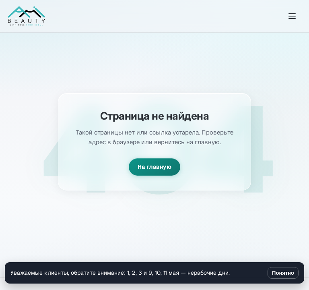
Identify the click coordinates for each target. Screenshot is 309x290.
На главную (154, 166)
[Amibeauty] (26, 16)
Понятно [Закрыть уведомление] (283, 273)
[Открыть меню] (292, 16)
